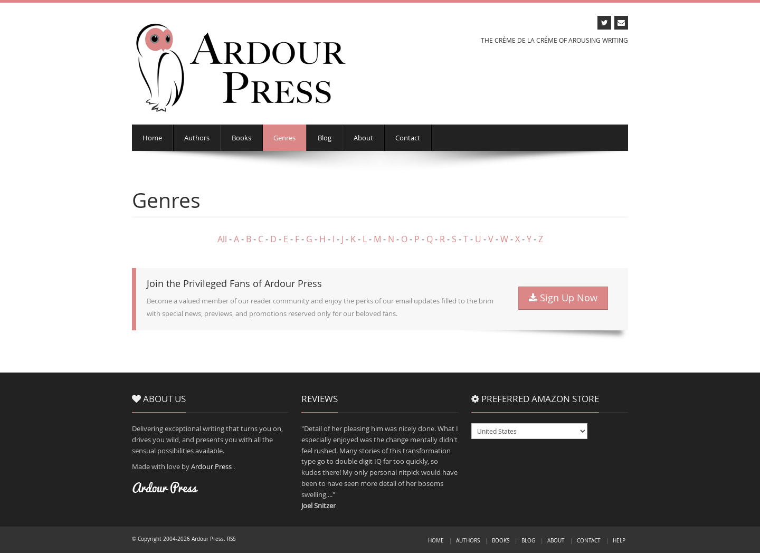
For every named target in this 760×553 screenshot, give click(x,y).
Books (241, 137)
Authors (197, 137)
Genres (284, 137)
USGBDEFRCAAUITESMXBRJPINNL (529, 431)
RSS (231, 538)
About (363, 137)
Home (152, 137)
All (222, 239)
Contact (407, 137)
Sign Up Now (563, 298)
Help (619, 540)
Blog (324, 137)
